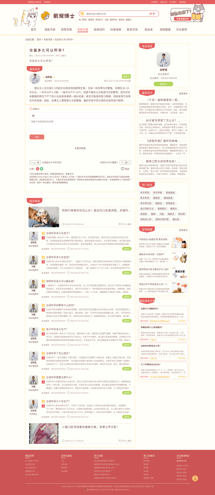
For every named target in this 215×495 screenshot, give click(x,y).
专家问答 (82, 29)
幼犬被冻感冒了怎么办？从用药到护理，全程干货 (163, 120)
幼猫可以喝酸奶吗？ (150, 308)
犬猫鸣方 (153, 339)
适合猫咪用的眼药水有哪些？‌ (104, 461)
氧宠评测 (132, 29)
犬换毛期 (153, 358)
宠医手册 (49, 29)
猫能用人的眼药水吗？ (102, 475)
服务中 (127, 248)
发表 (37, 137)
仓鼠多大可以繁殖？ (109, 162)
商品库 (149, 29)
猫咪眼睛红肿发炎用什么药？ (104, 468)
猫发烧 (122, 19)
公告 (62, 461)
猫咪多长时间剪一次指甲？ (152, 254)
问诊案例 (181, 29)
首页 (33, 29)
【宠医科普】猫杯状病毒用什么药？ (163, 141)
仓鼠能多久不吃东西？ (52, 162)
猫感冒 (91, 19)
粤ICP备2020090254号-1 (120, 489)
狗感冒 (146, 468)
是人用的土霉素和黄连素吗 (160, 376)
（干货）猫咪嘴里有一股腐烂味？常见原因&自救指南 (163, 100)
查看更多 (183, 93)
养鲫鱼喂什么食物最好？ (152, 327)
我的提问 (64, 468)
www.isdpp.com (45, 176)
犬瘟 (106, 19)
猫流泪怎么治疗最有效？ (103, 471)
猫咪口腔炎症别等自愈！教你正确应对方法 (163, 161)
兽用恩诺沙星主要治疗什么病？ (154, 269)
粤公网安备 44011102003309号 (99, 489)
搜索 (152, 14)
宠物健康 (165, 29)
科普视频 (115, 29)
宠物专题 (66, 29)
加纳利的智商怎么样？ (151, 345)
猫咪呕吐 (113, 19)
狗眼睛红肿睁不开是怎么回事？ (105, 478)
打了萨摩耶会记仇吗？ (151, 364)
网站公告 (163, 2)
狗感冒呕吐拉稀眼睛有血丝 (160, 321)
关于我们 (173, 2)
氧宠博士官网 (148, 478)
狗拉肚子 (99, 19)
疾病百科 (99, 29)
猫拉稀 (146, 475)
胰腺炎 (129, 19)
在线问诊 (64, 464)
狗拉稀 (146, 471)
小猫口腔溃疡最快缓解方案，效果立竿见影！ (91, 427)
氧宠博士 (147, 461)
